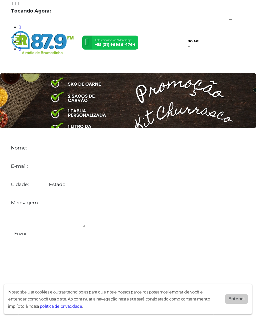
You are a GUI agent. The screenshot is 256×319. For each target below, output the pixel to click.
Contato (134, 66)
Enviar (20, 233)
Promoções (155, 66)
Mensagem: (25, 202)
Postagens (114, 66)
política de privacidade (61, 308)
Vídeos (58, 66)
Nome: (19, 147)
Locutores (93, 66)
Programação (37, 66)
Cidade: (20, 184)
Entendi (236, 301)
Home (17, 66)
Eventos (74, 66)
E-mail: (19, 166)
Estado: (57, 184)
